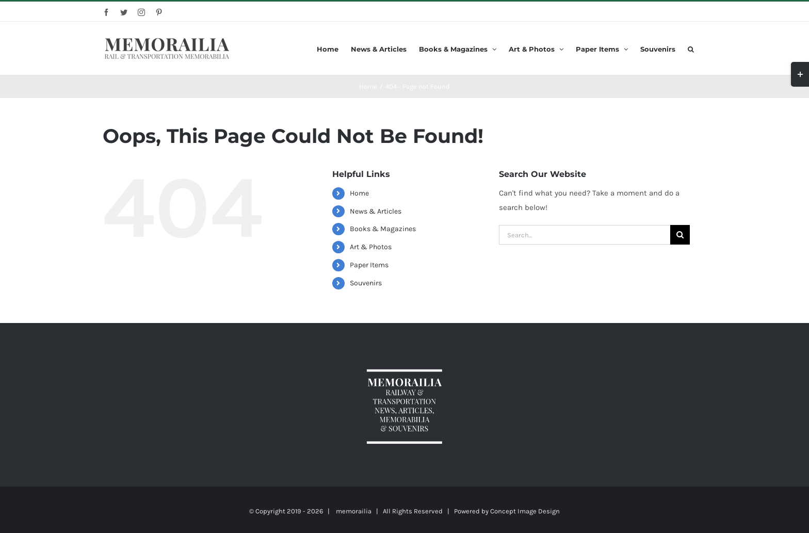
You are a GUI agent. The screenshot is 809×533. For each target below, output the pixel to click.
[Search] (691, 48)
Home (359, 193)
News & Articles (375, 211)
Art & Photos (371, 247)
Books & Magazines (383, 228)
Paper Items (369, 265)
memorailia (353, 511)
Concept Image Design (525, 511)
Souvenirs (366, 283)
